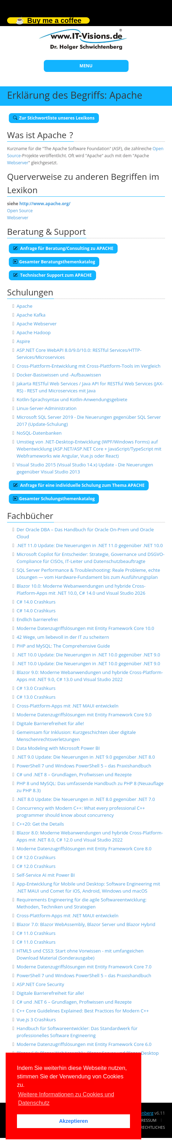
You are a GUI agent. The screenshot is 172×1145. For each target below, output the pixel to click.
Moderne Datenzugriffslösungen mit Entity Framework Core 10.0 (85, 628)
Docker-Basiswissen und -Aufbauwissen (59, 375)
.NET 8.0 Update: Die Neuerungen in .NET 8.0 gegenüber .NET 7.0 (86, 799)
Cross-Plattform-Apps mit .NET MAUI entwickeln (67, 706)
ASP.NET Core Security (40, 984)
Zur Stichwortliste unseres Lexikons (54, 118)
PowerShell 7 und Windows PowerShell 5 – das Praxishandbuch (84, 766)
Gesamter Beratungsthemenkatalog (54, 262)
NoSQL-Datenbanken (39, 433)
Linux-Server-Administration (47, 408)
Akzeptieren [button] (73, 1121)
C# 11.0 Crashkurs (36, 933)
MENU (86, 66)
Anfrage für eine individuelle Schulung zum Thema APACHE (78, 485)
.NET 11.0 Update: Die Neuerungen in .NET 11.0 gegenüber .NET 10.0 (90, 545)
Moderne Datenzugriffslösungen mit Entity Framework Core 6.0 (84, 1044)
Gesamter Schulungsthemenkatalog (54, 499)
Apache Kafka (31, 315)
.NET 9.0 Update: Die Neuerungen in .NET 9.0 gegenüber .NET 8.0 (86, 757)
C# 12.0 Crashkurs (36, 857)
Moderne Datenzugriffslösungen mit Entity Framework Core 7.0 (84, 966)
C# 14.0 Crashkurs (36, 602)
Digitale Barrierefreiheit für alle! (50, 723)
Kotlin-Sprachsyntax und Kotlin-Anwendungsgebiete (72, 399)
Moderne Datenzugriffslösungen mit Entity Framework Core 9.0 (84, 714)
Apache (24, 306)
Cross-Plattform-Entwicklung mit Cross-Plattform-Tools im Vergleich (89, 366)
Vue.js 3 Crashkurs (36, 1019)
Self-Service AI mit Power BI (46, 875)
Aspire (23, 341)
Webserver (17, 163)
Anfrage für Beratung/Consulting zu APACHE (63, 248)
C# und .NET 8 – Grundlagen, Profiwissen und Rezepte (74, 774)
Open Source (19, 211)
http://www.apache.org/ (45, 204)
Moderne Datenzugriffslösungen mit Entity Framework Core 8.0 (84, 848)
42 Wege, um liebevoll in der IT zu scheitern (63, 637)
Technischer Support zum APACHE (52, 275)
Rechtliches (152, 1127)
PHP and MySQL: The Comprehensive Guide (63, 646)
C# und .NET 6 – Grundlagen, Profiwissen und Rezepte (74, 1002)
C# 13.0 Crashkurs (36, 688)
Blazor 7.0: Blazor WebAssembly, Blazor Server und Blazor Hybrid (86, 924)
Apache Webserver (37, 323)
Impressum (145, 1120)
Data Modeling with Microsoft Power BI (58, 748)
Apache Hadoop (34, 332)
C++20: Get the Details (40, 824)
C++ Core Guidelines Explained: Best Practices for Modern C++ (83, 1011)
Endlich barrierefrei (37, 619)
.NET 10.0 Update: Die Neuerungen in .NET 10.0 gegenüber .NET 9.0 (88, 654)
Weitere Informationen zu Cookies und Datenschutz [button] (66, 1098)
